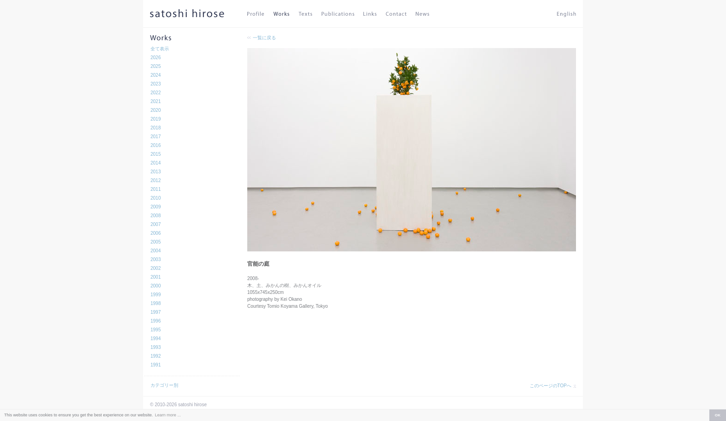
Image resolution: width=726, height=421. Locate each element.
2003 (155, 259)
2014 (155, 162)
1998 (155, 303)
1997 (155, 312)
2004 (155, 250)
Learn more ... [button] (168, 415)
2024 (155, 75)
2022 (155, 92)
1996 (155, 320)
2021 (155, 101)
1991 (155, 364)
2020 (155, 110)
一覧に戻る (264, 37)
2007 (155, 224)
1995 (155, 329)
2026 (155, 57)
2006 (155, 233)
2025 (155, 66)
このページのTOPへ (550, 385)
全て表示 (159, 48)
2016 (155, 145)
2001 (155, 277)
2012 (155, 180)
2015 (155, 154)
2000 (155, 285)
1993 (155, 347)
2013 (155, 171)
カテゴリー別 (164, 385)
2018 (155, 127)
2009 (155, 206)
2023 (155, 83)
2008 (155, 215)
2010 (155, 198)
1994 (155, 338)
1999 (155, 294)
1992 (155, 356)
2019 (155, 119)
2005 (155, 241)
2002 (155, 268)
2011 (155, 189)
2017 (155, 136)
